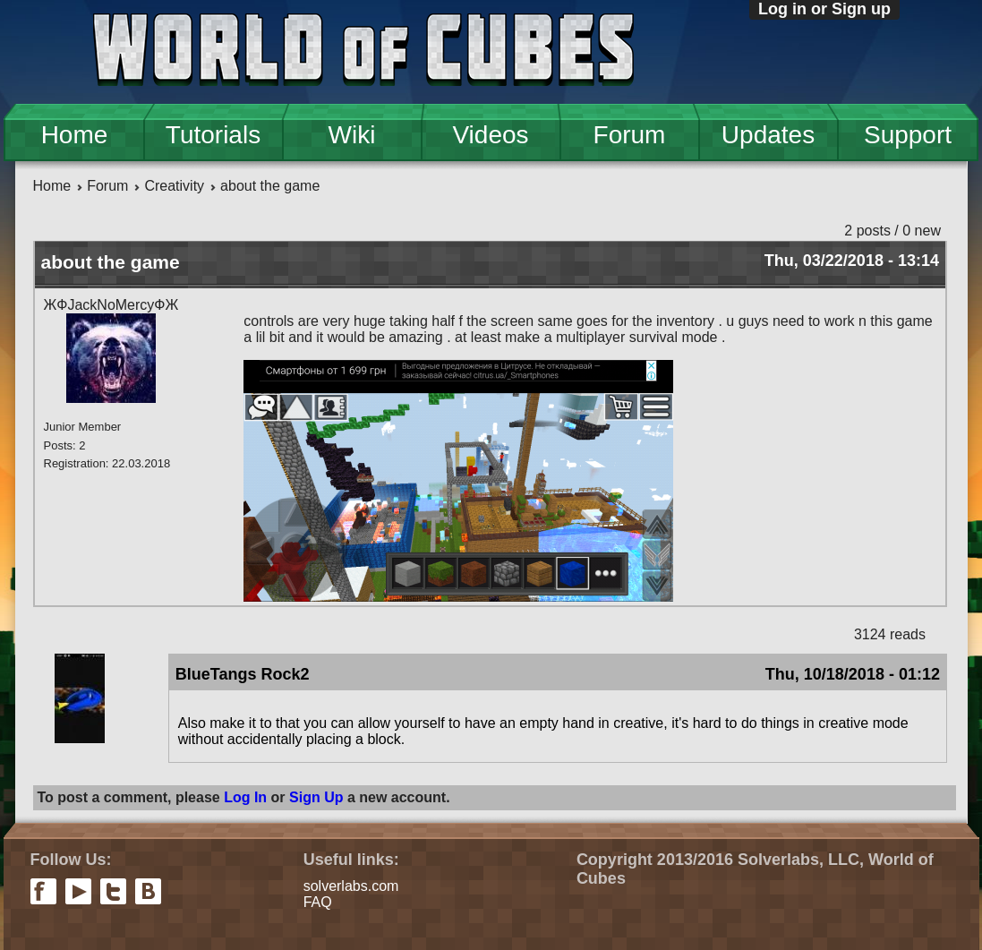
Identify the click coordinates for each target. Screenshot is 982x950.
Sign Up (316, 797)
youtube (78, 891)
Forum (629, 135)
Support (908, 135)
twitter (113, 891)
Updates (768, 135)
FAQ (317, 902)
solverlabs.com (351, 886)
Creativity (174, 185)
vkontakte (148, 891)
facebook (43, 891)
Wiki (352, 135)
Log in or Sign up (824, 9)
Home (74, 135)
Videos (490, 135)
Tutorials (213, 135)
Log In (245, 797)
